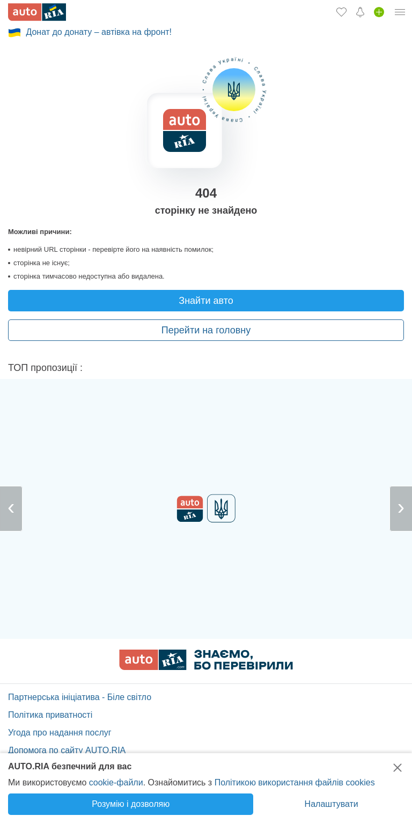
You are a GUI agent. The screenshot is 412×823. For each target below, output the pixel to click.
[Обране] (341, 12)
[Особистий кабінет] (400, 12)
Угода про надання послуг (60, 732)
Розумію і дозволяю (131, 804)
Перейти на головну (206, 330)
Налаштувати (331, 804)
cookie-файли (116, 782)
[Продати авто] (379, 12)
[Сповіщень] (360, 12)
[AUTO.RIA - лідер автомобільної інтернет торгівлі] (37, 12)
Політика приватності (50, 714)
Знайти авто (206, 300)
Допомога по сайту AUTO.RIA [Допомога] (67, 750)
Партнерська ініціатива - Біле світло (79, 697)
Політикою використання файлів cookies (295, 782)
